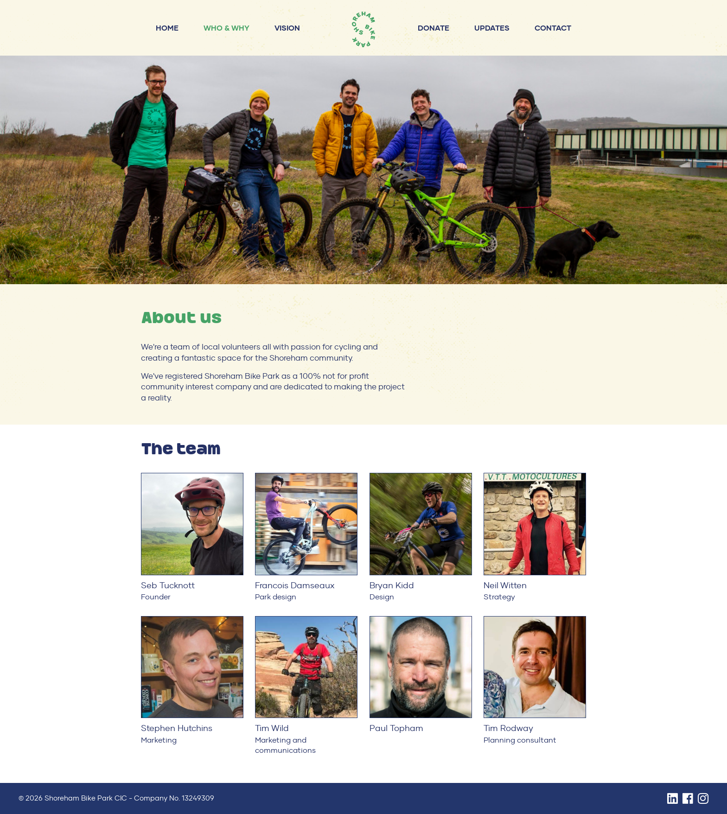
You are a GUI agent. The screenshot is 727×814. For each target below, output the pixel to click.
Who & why (226, 28)
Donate (433, 28)
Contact (553, 28)
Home (167, 28)
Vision (287, 28)
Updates (492, 28)
